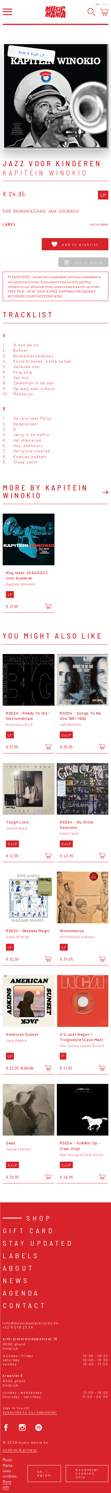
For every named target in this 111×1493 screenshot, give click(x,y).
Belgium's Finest (29, 210)
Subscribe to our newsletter (30, 1412)
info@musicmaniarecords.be (30, 1323)
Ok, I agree (44, 1473)
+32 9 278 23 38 (18, 1327)
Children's (69, 210)
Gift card (28, 1230)
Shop (39, 1218)
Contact (24, 1305)
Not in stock (83, 262)
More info (7, 1484)
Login (105, 4)
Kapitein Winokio (45, 173)
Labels (21, 1255)
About (18, 1268)
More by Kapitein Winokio (45, 491)
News (16, 1280)
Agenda (21, 1292)
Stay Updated (38, 1243)
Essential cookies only (87, 1473)
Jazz (52, 210)
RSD (7, 210)
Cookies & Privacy (20, 1450)
